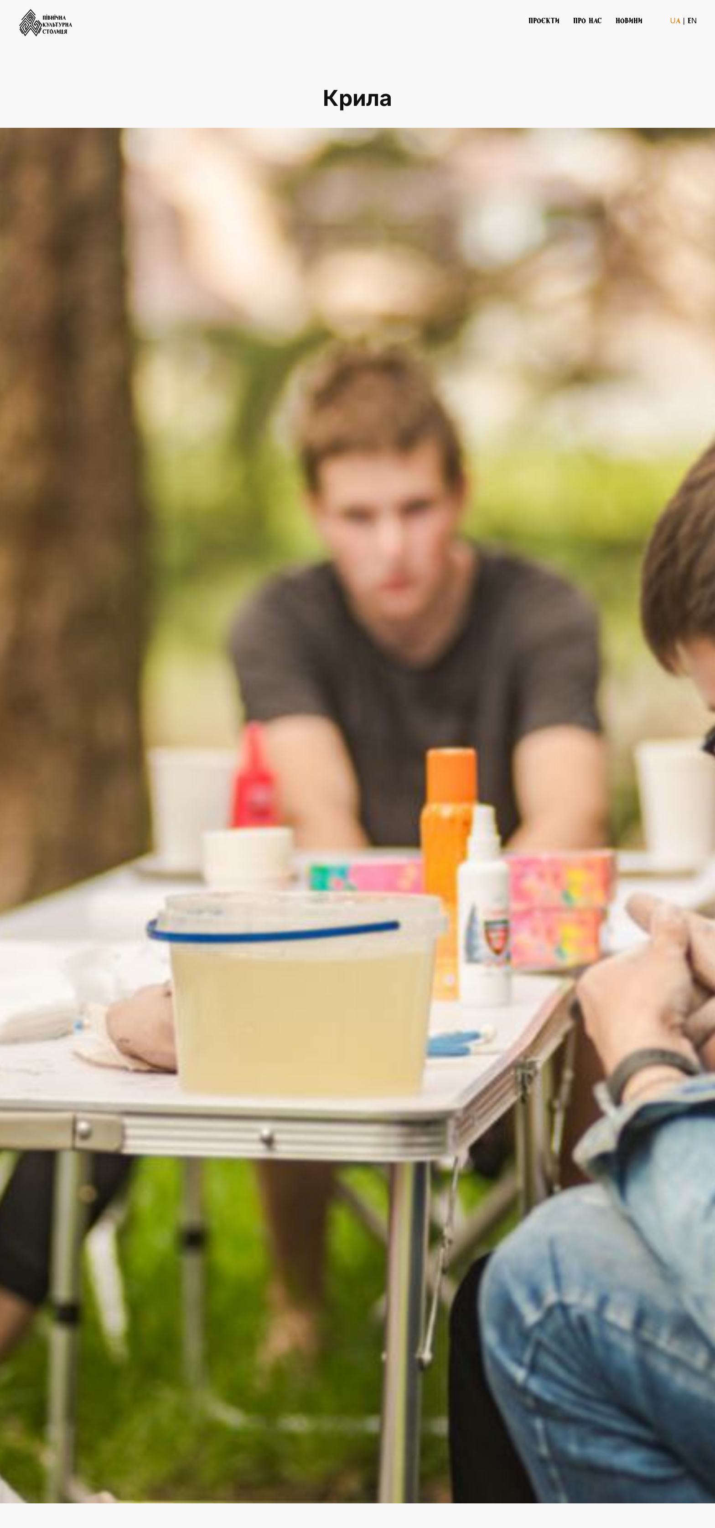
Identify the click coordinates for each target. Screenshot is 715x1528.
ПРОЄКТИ (544, 20)
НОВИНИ (629, 20)
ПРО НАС (587, 20)
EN (692, 20)
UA (675, 20)
